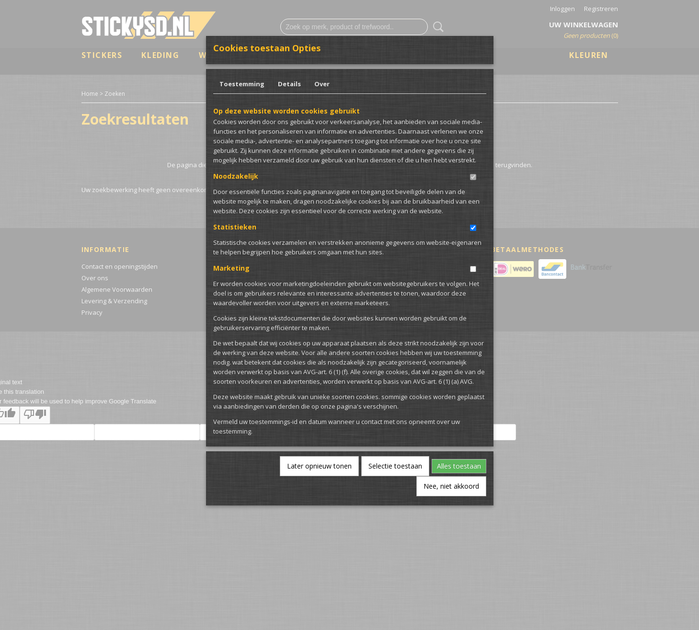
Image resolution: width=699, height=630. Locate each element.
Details (289, 84)
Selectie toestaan (395, 465)
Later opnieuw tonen (319, 465)
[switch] (473, 177)
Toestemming (241, 84)
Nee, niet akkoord (451, 486)
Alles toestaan (459, 465)
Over (322, 84)
